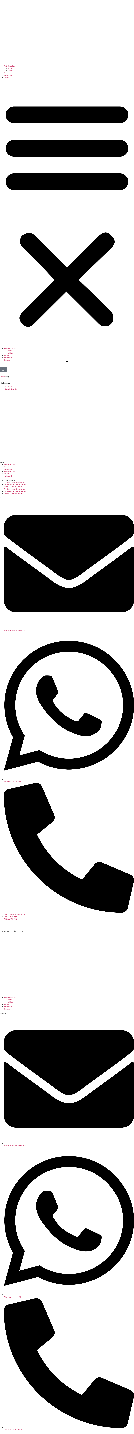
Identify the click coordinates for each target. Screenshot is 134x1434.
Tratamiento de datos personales (15, 484)
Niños (10, 68)
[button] (67, 213)
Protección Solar (9, 464)
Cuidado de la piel (11, 389)
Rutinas (6, 73)
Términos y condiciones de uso (14, 482)
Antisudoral (8, 75)
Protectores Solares (10, 66)
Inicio (3, 377)
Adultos (10, 71)
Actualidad (8, 387)
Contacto (7, 77)
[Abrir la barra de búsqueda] (67, 362)
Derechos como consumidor (13, 487)
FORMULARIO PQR (10, 917)
